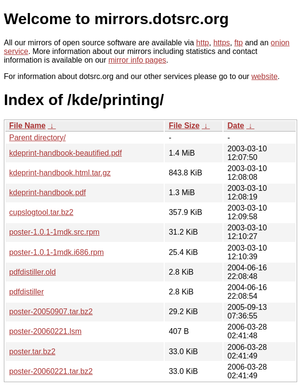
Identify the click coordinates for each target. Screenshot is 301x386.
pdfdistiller (26, 292)
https (221, 43)
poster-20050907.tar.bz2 (50, 311)
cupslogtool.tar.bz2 (41, 212)
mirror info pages (137, 60)
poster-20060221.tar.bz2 (50, 371)
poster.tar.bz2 (32, 351)
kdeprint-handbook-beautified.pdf (65, 153)
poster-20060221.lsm (45, 331)
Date (235, 125)
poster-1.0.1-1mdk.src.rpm (54, 232)
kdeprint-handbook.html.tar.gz (60, 173)
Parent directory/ (37, 137)
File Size (184, 125)
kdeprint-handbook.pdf (47, 192)
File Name (27, 125)
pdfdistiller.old (32, 272)
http (202, 43)
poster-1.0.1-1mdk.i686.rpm (56, 252)
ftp (238, 43)
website (264, 76)
